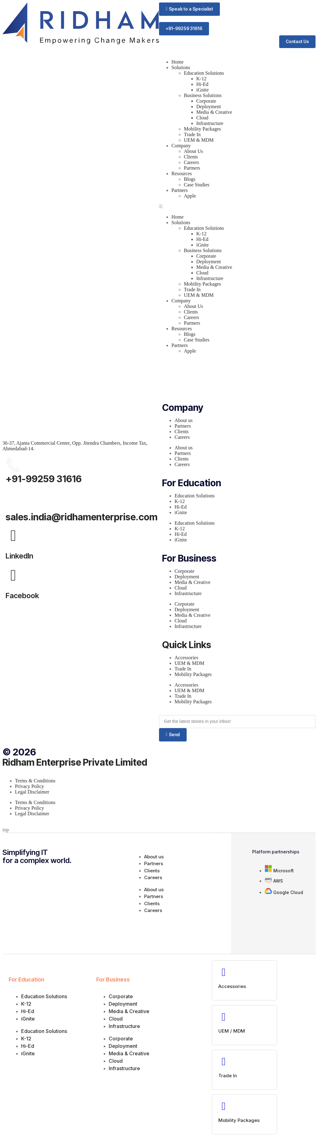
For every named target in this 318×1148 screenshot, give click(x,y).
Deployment (208, 106)
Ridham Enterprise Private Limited (74, 762)
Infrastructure (209, 123)
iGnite (202, 90)
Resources (181, 173)
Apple (190, 196)
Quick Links (186, 645)
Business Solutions (202, 95)
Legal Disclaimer (32, 792)
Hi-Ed (202, 84)
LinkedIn (19, 556)
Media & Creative (214, 112)
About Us (193, 151)
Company (181, 146)
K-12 (201, 79)
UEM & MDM (199, 140)
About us (184, 420)
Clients (191, 157)
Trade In (192, 134)
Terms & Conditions (35, 781)
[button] (189, 9)
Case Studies (196, 185)
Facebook (22, 595)
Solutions (180, 67)
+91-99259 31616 (44, 479)
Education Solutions (204, 73)
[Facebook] (13, 575)
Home (177, 62)
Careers (191, 162)
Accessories (186, 658)
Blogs (189, 179)
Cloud (202, 118)
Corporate (206, 101)
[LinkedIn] (13, 536)
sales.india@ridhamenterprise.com (81, 517)
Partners (192, 168)
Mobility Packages (202, 129)
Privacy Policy (29, 786)
